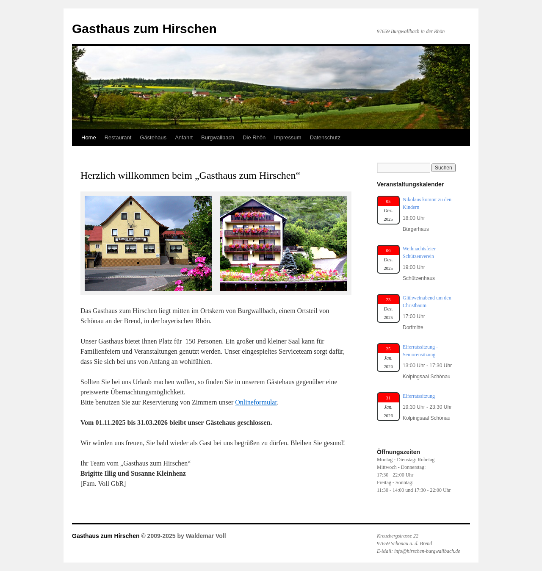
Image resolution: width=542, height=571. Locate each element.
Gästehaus (153, 137)
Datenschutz (325, 137)
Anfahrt (184, 137)
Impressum (287, 137)
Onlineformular (256, 402)
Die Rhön (254, 137)
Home (88, 137)
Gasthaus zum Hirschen (144, 29)
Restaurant (118, 137)
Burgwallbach (217, 137)
